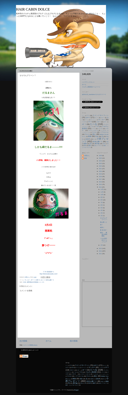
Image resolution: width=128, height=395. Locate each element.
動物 (85, 143)
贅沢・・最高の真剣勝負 (103, 234)
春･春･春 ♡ (103, 230)
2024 (100, 161)
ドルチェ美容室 (91, 372)
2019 (100, 174)
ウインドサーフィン (100, 115)
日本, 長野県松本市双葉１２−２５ (33, 282)
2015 (100, 184)
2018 (100, 176)
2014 (100, 187)
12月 (102, 189)
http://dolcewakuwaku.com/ (48, 274)
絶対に (102, 227)
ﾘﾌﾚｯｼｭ (87, 134)
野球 (85, 145)
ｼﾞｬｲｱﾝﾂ (84, 121)
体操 (107, 141)
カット (97, 117)
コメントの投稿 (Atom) (30, 345)
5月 (101, 208)
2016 (100, 182)
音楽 (96, 136)
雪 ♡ (101, 225)
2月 (101, 215)
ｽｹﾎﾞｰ (105, 121)
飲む (94, 134)
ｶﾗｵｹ (72, 367)
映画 (89, 136)
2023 (100, 163)
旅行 (89, 145)
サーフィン (93, 119)
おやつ (87, 117)
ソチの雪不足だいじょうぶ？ (103, 240)
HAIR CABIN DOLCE (33, 9)
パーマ (94, 128)
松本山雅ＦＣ (50, 280)
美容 (104, 143)
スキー (98, 122)
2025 (100, 158)
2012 (100, 251)
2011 (100, 253)
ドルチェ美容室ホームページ (91, 87)
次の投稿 (23, 341)
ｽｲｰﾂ (90, 122)
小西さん (87, 155)
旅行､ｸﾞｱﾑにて (98, 145)
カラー (102, 117)
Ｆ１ (83, 115)
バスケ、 (74, 374)
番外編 (97, 143)
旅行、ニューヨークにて (72, 385)
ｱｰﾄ (88, 115)
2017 (100, 179)
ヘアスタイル (104, 132)
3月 (101, 213)
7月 (101, 202)
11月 (102, 192)
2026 (100, 155)
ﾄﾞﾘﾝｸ (97, 126)
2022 (100, 166)
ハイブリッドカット (88, 82)
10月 (102, 194)
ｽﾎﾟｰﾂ (32, 280)
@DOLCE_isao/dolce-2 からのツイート (94, 94)
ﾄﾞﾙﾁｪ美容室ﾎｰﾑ (48, 272)
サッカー (27, 280)
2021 (100, 168)
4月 (101, 210)
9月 (101, 197)
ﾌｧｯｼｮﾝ (94, 132)
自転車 (87, 139)
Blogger (76, 390)
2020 (100, 171)
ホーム (48, 341)
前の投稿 (74, 341)
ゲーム (86, 119)
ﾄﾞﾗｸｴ (91, 126)
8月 (101, 200)
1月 (101, 245)
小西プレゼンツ (40, 280)
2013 (100, 248)
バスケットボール (93, 130)
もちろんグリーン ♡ (103, 218)
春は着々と (103, 222)
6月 (101, 205)
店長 (85, 158)
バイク (100, 128)
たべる (93, 124)
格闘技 (92, 378)
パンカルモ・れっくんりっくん (100, 374)
